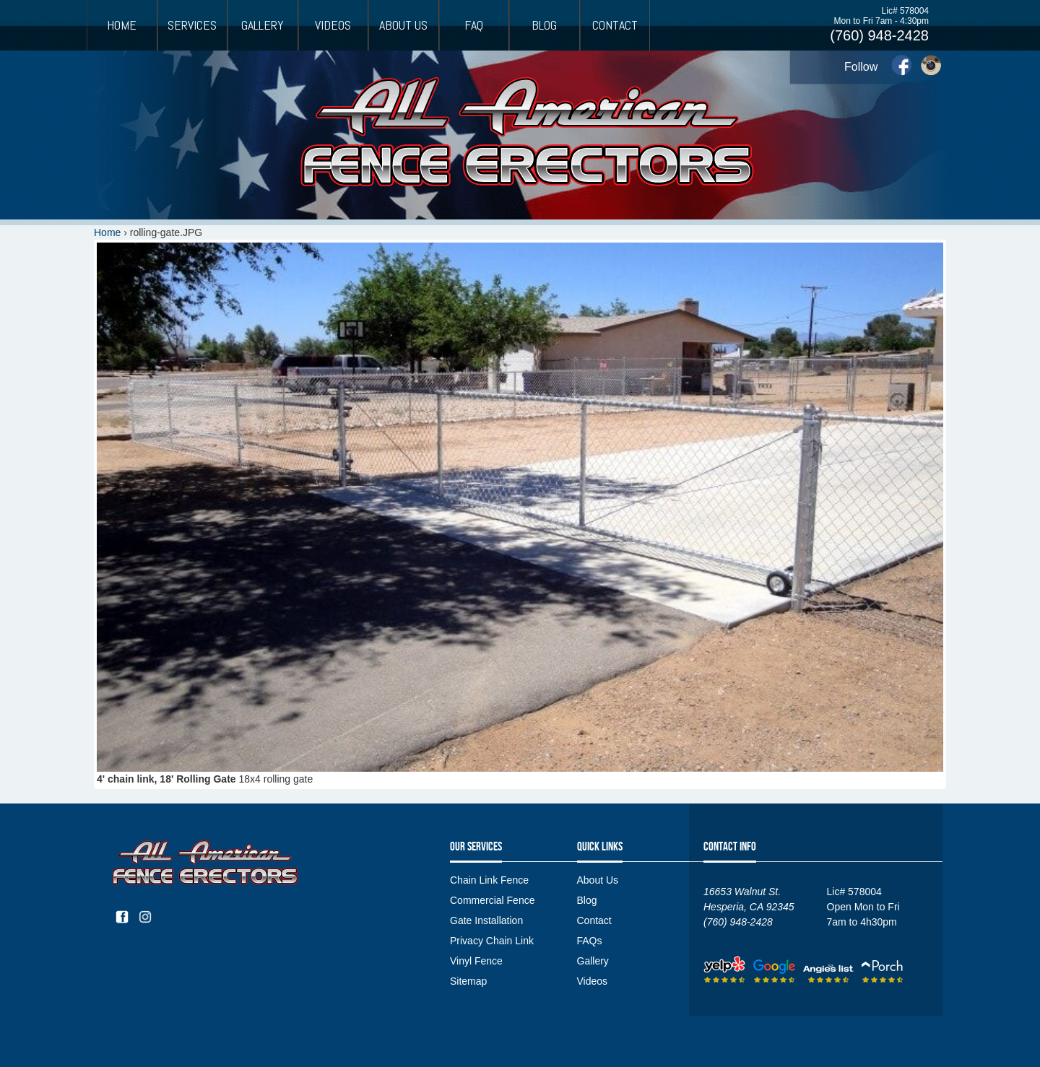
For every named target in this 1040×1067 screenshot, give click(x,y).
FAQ (473, 25)
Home (121, 25)
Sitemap (468, 981)
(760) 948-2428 (879, 35)
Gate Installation (486, 920)
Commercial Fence (492, 900)
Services (192, 25)
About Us (403, 25)
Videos (333, 25)
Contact (615, 25)
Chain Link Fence (489, 880)
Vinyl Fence (476, 961)
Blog (544, 25)
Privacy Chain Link (492, 940)
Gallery (262, 25)
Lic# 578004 (905, 11)
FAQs (589, 940)
